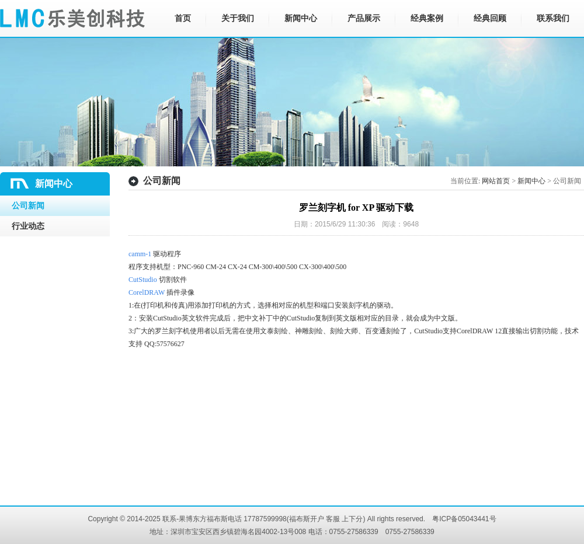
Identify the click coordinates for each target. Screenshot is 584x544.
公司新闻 (28, 205)
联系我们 (553, 18)
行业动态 (28, 226)
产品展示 (363, 18)
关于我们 (237, 18)
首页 (183, 18)
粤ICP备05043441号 (464, 519)
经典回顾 (490, 18)
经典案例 (427, 18)
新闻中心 (300, 18)
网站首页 (496, 181)
